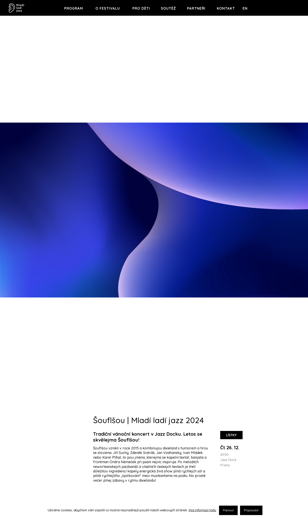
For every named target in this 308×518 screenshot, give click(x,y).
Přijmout (228, 510)
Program (73, 8)
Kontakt (226, 8)
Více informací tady (202, 510)
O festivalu (107, 8)
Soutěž (168, 8)
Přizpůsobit (251, 510)
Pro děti (141, 8)
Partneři (196, 8)
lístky (231, 435)
